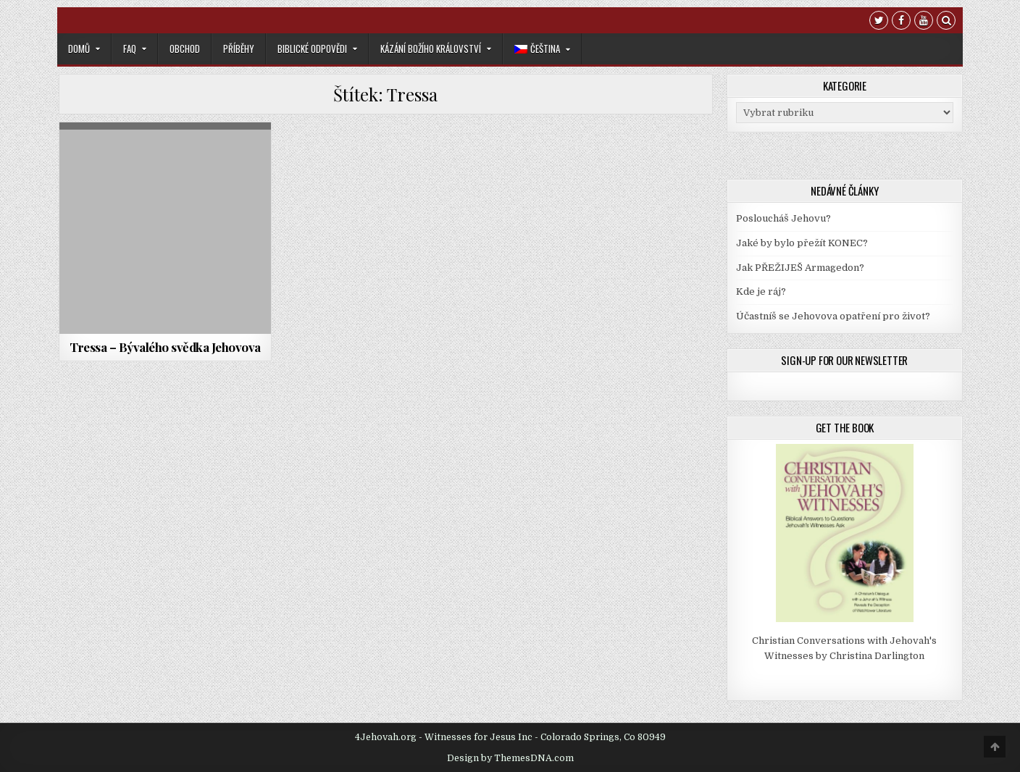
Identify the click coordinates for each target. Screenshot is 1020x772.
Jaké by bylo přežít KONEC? (802, 243)
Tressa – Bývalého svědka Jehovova (165, 347)
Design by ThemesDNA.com (510, 758)
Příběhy (238, 48)
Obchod (185, 48)
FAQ (129, 48)
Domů (79, 48)
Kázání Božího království (430, 48)
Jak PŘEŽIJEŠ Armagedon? (800, 267)
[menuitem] (542, 48)
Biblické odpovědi (312, 48)
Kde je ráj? (761, 291)
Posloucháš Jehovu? (783, 218)
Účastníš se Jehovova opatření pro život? (833, 316)
